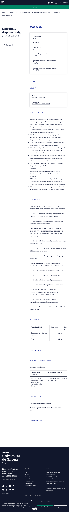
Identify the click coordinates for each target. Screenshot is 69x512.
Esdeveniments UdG (30, 485)
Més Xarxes (5, 493)
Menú (65, 3)
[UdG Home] (2, 2)
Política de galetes (51, 483)
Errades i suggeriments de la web (55, 488)
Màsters (27, 474)
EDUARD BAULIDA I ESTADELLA (41, 104)
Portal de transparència (53, 472)
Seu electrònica (50, 474)
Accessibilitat (50, 479)
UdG (3, 12)
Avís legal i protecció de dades (55, 481)
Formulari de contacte (8, 479)
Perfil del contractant (52, 477)
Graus (26, 472)
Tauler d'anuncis (29, 479)
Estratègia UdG (29, 483)
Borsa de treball (29, 481)
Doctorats (27, 477)
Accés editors (50, 490)
